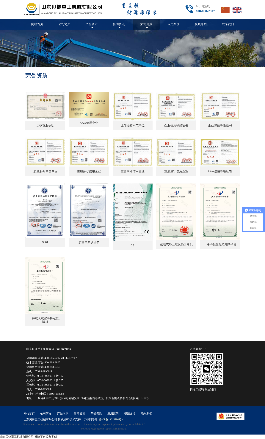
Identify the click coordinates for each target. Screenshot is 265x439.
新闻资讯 (119, 24)
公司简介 (64, 24)
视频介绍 (201, 24)
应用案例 (173, 24)
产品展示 (92, 24)
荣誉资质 (146, 24)
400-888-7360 (52, 366)
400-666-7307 (69, 357)
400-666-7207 (52, 357)
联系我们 (228, 24)
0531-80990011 (43, 371)
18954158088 (56, 393)
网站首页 (37, 24)
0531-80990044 (43, 389)
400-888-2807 (52, 362)
